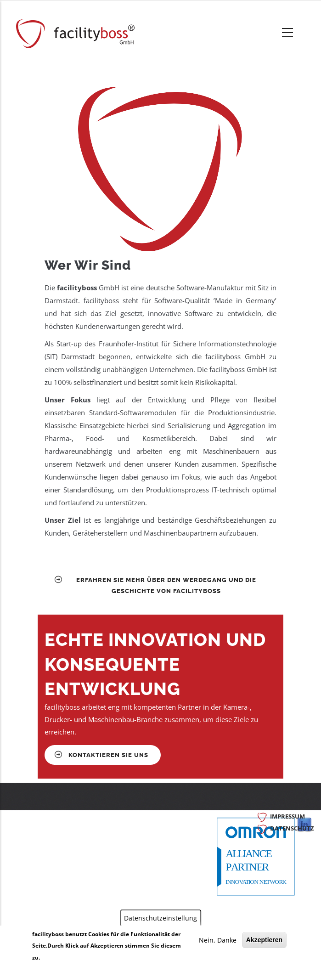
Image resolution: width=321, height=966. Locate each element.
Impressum (287, 816)
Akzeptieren (264, 939)
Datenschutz (292, 828)
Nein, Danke (218, 940)
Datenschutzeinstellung (160, 918)
